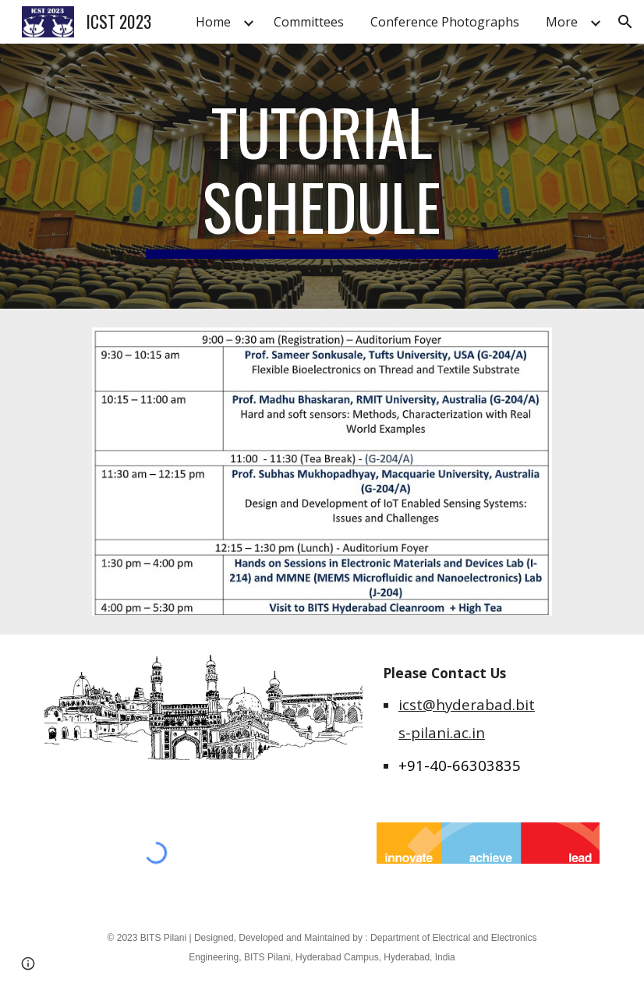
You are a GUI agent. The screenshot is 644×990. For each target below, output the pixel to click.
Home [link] (213, 21)
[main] (322, 176)
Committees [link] (309, 21)
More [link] (562, 21)
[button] (625, 22)
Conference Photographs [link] (444, 21)
